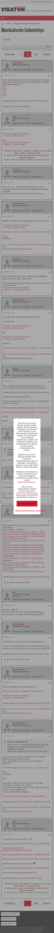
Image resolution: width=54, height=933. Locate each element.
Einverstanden (27, 503)
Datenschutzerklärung (26, 482)
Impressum (40, 511)
